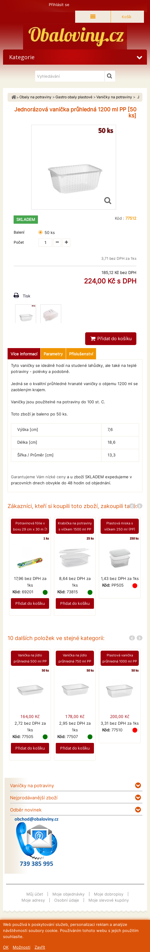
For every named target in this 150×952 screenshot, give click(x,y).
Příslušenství (81, 353)
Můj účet (34, 894)
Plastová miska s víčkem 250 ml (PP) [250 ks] (119, 529)
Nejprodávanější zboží (34, 798)
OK (5, 947)
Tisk (26, 295)
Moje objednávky (68, 894)
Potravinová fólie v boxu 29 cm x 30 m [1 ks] (30, 529)
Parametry (53, 353)
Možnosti (21, 947)
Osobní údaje (66, 900)
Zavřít (40, 947)
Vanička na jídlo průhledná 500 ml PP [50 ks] (30, 661)
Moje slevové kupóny (108, 900)
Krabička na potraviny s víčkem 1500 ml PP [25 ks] (75, 529)
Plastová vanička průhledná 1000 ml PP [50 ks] (119, 661)
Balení (20, 232)
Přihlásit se (59, 4)
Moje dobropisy (108, 894)
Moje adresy (33, 900)
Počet (19, 242)
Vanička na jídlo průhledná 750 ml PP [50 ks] (74, 661)
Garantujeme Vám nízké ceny (38, 476)
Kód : (119, 218)
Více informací (24, 353)
